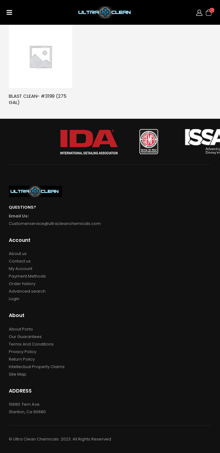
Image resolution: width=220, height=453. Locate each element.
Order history (22, 284)
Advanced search (27, 291)
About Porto (21, 329)
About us (18, 254)
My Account (20, 269)
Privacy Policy (22, 352)
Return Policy (22, 359)
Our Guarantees (25, 337)
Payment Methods (27, 276)
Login (14, 299)
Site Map (17, 374)
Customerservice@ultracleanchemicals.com (55, 223)
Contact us (20, 261)
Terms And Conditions (31, 344)
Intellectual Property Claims (37, 367)
